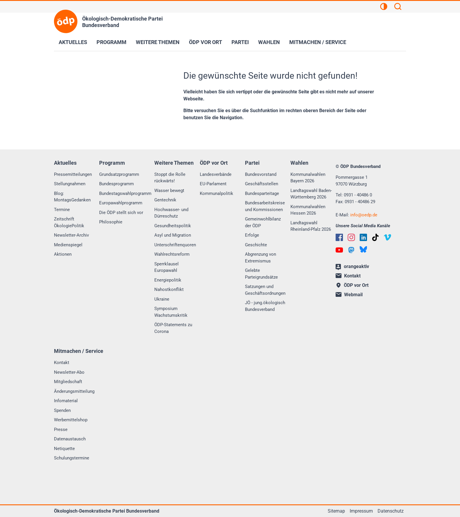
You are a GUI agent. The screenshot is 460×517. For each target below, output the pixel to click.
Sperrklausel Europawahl (166, 267)
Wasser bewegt (169, 190)
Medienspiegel (68, 244)
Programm (111, 42)
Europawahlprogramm (120, 203)
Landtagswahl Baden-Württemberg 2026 (311, 194)
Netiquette (64, 448)
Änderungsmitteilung (74, 391)
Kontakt (61, 362)
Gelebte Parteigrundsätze (261, 274)
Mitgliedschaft (68, 381)
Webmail (349, 294)
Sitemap (336, 511)
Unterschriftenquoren (175, 244)
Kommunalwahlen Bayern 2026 (307, 178)
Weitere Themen (158, 42)
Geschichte (256, 244)
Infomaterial (66, 400)
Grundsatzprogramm (119, 174)
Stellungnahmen (69, 183)
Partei (240, 42)
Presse (60, 429)
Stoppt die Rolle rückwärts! (169, 178)
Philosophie (110, 222)
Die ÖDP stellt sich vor (121, 212)
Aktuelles (73, 42)
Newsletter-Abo (69, 372)
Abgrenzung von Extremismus (260, 258)
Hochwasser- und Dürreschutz (171, 213)
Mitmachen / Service (317, 42)
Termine (62, 209)
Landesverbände (215, 174)
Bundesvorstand (260, 174)
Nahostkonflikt (169, 289)
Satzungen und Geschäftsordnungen (265, 290)
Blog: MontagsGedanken (72, 197)
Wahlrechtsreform (172, 254)
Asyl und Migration (172, 235)
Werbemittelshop (70, 419)
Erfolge (252, 235)
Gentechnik (165, 200)
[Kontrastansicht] (384, 7)
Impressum (361, 511)
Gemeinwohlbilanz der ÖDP (263, 222)
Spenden (62, 410)
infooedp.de (363, 215)
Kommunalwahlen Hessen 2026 (307, 210)
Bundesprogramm (116, 183)
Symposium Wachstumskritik (170, 312)
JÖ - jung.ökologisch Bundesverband (265, 306)
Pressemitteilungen (73, 174)
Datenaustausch (70, 439)
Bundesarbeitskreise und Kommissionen (265, 206)
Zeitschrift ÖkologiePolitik (69, 222)
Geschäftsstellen (261, 183)
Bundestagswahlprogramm (125, 193)
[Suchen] (398, 7)
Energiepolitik (167, 280)
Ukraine (161, 299)
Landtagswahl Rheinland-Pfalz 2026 (310, 226)
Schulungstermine (71, 458)
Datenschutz (391, 511)
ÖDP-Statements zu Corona (173, 328)
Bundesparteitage (262, 193)
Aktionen (63, 254)
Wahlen (269, 42)
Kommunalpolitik (216, 193)
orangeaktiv (352, 267)
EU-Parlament (213, 183)
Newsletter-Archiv (71, 235)
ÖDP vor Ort (205, 42)
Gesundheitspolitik (172, 225)
